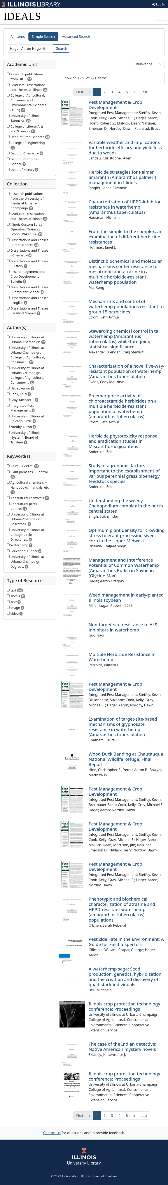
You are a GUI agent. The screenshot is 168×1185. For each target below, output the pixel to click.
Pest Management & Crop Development (115, 104)
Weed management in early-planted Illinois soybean (126, 597)
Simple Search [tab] (43, 36)
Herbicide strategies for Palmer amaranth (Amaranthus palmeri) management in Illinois (122, 177)
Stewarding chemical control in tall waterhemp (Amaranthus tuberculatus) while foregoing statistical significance (125, 339)
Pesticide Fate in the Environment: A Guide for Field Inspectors (126, 941)
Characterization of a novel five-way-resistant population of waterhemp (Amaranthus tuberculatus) (126, 371)
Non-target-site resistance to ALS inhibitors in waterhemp (123, 627)
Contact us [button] (52, 1132)
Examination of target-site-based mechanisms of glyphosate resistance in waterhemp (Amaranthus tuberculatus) (123, 727)
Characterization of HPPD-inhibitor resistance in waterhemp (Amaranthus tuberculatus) (125, 207)
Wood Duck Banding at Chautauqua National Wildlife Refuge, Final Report (126, 759)
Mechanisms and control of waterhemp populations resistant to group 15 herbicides (126, 306)
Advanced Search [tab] (76, 36)
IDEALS (22, 16)
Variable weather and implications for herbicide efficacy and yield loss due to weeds (125, 147)
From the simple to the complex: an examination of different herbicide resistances (126, 236)
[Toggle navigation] (162, 16)
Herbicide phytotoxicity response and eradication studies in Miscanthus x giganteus (123, 441)
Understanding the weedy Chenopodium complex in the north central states (126, 506)
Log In (158, 4)
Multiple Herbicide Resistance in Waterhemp (122, 657)
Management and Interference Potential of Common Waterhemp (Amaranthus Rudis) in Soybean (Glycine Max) (124, 568)
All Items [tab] (17, 36)
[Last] (144, 92)
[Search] (30, 48)
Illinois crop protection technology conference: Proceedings (124, 1006)
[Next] (134, 92)
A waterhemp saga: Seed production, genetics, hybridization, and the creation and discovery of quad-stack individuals (126, 977)
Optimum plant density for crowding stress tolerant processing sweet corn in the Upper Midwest (127, 535)
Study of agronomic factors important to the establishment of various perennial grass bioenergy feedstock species (124, 473)
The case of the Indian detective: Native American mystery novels (122, 1046)
